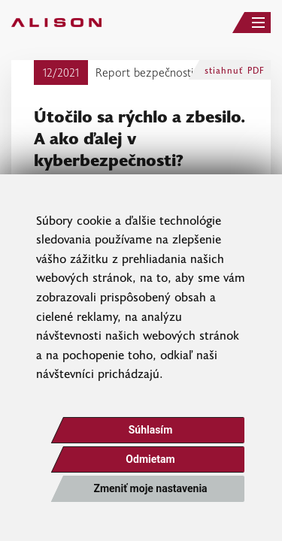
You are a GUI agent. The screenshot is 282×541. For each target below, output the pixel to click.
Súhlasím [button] (151, 430)
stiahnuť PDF (235, 70)
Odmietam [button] (150, 459)
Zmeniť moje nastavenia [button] (150, 488)
